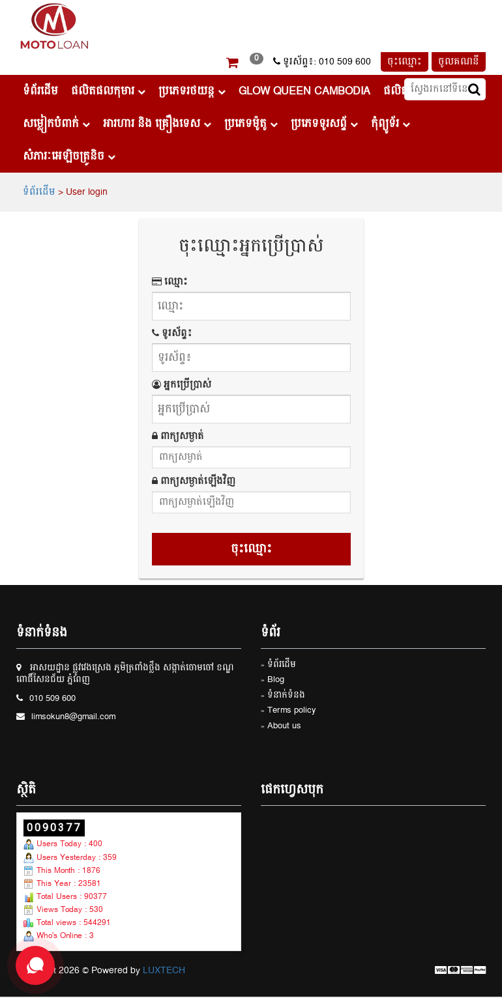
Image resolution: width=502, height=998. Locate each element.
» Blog (272, 680)
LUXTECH (164, 970)
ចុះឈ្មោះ (404, 61)
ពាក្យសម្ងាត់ (178, 436)
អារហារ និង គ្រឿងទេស (157, 124)
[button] (232, 64)
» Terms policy (288, 711)
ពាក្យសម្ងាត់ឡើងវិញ (193, 481)
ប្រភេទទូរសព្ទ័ (324, 124)
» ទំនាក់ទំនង (283, 696)
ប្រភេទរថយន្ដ (192, 91)
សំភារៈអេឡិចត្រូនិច (69, 156)
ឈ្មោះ (170, 282)
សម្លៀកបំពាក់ (56, 124)
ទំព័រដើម (40, 91)
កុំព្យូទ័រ (390, 124)
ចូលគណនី (458, 61)
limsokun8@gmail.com (73, 717)
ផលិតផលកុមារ (108, 91)
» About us (281, 727)
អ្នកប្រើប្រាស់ (181, 385)
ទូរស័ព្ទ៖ (172, 333)
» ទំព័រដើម (278, 665)
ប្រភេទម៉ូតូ (251, 124)
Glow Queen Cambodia (304, 91)
